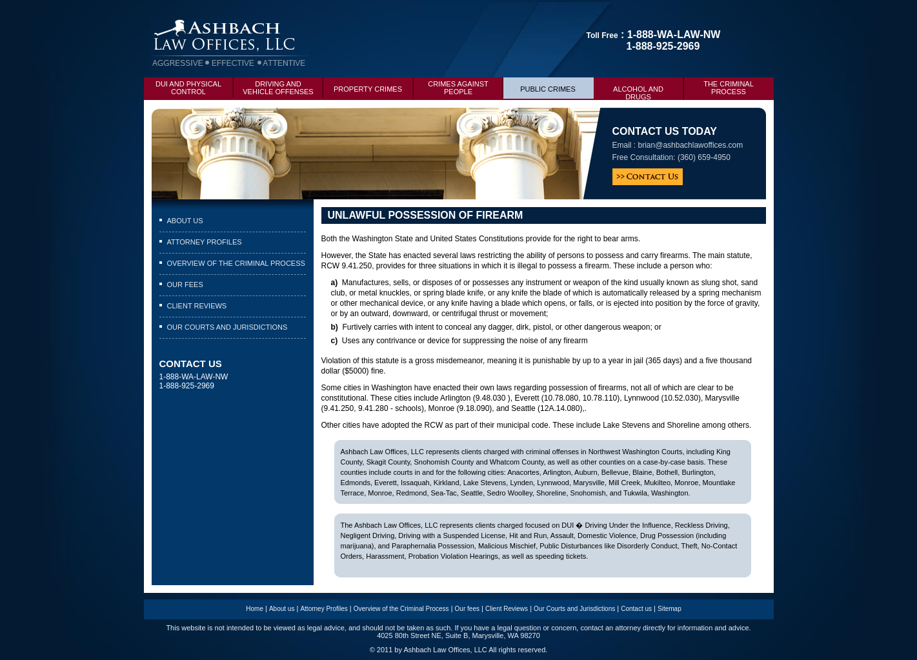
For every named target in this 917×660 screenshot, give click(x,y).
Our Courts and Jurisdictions (227, 327)
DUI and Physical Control (195, 86)
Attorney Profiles (204, 242)
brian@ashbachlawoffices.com (690, 145)
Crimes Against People (465, 86)
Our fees (185, 284)
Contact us (636, 608)
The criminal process (728, 87)
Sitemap (669, 608)
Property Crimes (373, 85)
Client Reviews (197, 306)
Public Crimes (556, 85)
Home (254, 608)
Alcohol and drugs (648, 89)
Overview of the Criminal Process (236, 263)
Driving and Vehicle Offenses (283, 86)
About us (185, 221)
